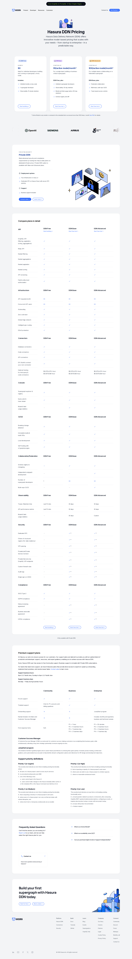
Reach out (22, 833)
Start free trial (60, 106)
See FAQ (91, 115)
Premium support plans (30, 653)
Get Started (115, 10)
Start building (24, 106)
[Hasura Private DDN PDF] (38, 199)
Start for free (25, 904)
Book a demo (38, 904)
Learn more (38, 199)
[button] (72, 827)
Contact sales (25, 199)
